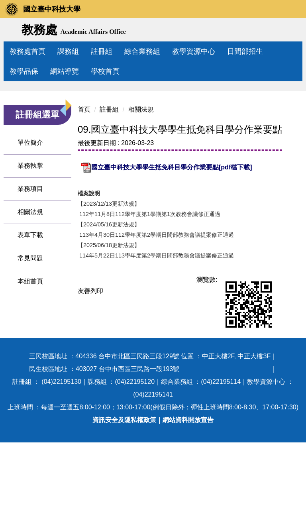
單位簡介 (30, 217)
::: (13, 51)
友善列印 (82, 353)
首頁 (76, 172)
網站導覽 (64, 71)
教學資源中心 (211, 51)
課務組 (86, 51)
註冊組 (119, 51)
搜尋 (293, 30)
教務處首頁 (45, 51)
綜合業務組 (160, 51)
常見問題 (30, 332)
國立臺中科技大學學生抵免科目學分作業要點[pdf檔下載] (158, 230)
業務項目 (30, 263)
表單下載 (30, 309)
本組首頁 (30, 355)
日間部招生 (263, 51)
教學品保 (24, 71)
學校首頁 (105, 71)
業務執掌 (30, 240)
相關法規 (30, 286)
